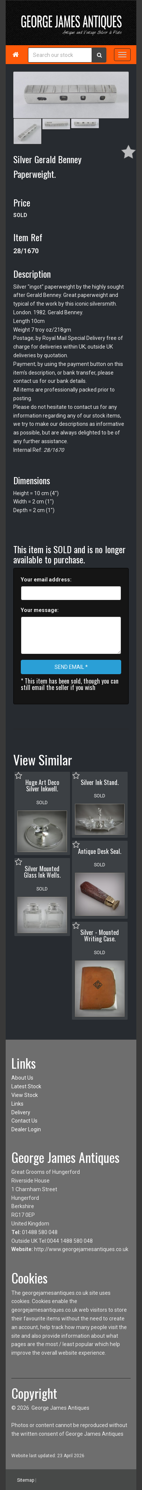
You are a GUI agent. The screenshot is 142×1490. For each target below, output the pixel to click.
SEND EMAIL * (71, 667)
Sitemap (25, 1479)
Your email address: (46, 580)
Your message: (40, 610)
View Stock (24, 1095)
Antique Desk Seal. (99, 851)
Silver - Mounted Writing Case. (99, 936)
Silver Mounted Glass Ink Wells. (42, 872)
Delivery (20, 1112)
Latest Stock (26, 1086)
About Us (22, 1078)
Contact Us (24, 1121)
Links (17, 1104)
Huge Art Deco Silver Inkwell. (42, 786)
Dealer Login (26, 1129)
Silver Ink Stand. (100, 782)
